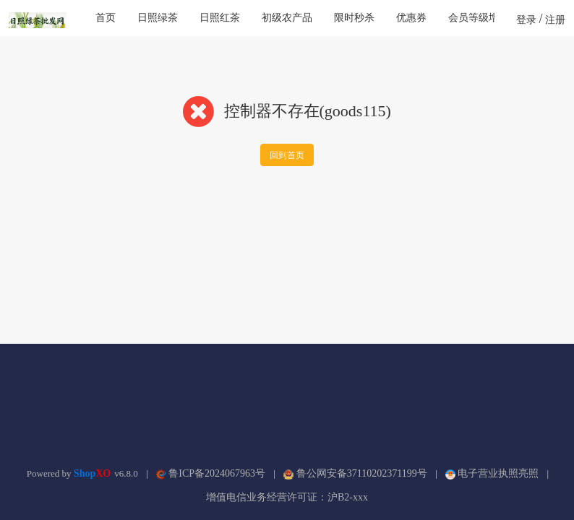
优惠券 (411, 17)
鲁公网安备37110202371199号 (355, 473)
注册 (555, 19)
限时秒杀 (354, 17)
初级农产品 (287, 17)
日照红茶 (220, 17)
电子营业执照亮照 (492, 473)
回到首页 (287, 155)
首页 (105, 17)
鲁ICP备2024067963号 (210, 473)
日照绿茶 (157, 17)
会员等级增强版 (483, 17)
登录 (526, 19)
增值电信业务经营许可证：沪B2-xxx (287, 497)
